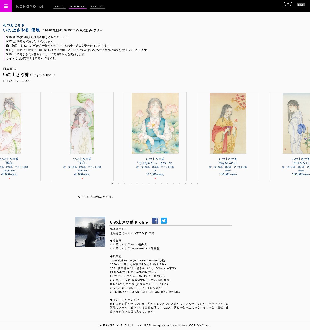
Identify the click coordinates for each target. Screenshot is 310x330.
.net (29, 7)
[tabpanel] (155, 136)
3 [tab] (125, 184)
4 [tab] (131, 184)
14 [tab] (191, 184)
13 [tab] (185, 184)
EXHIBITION (77, 6)
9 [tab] (161, 184)
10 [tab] (167, 184)
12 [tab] (179, 184)
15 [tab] (197, 184)
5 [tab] (137, 184)
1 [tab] (113, 184)
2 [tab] (119, 184)
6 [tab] (143, 184)
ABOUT (59, 6)
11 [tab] (173, 184)
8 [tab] (155, 184)
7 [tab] (149, 184)
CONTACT (97, 6)
